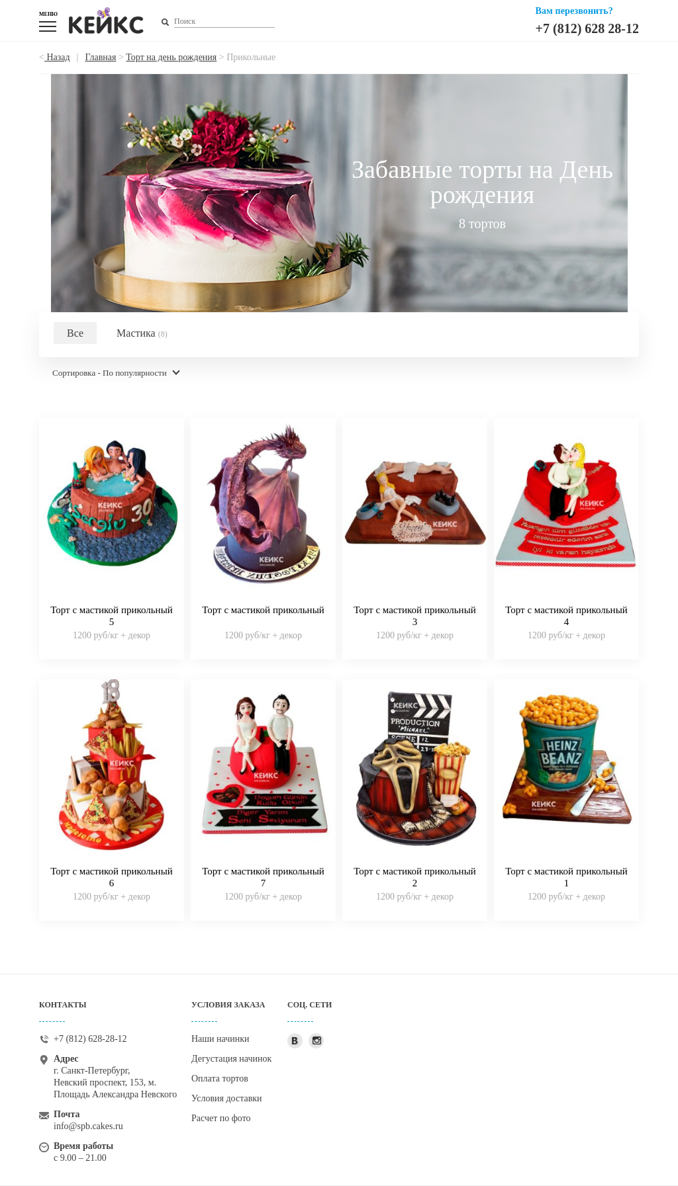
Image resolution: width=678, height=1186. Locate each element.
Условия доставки (226, 1098)
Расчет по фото (221, 1118)
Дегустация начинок (231, 1059)
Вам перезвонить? (574, 11)
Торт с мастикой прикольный (263, 610)
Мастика (142, 333)
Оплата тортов (219, 1078)
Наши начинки (220, 1039)
